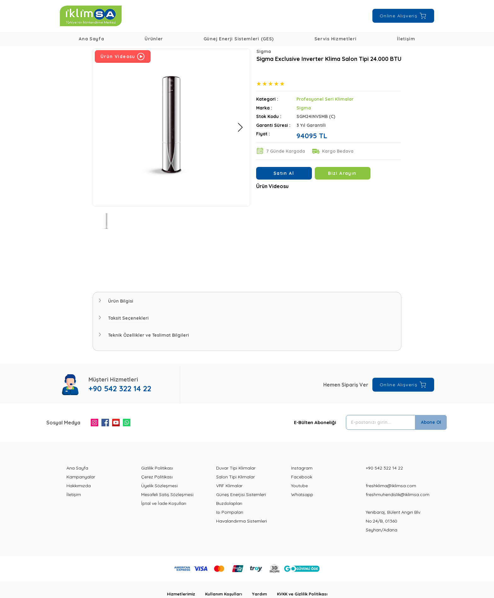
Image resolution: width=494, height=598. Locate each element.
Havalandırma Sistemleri (241, 521)
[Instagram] (94, 422)
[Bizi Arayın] (342, 173)
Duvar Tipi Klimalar (236, 468)
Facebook (301, 477)
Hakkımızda (78, 485)
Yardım (264, 593)
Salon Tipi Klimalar (235, 477)
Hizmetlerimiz (186, 593)
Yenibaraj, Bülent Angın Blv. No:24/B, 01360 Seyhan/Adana (393, 521)
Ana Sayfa (77, 468)
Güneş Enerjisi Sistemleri (241, 494)
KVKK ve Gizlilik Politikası (302, 593)
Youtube (299, 485)
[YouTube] (116, 422)
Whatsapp (302, 494)
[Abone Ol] (431, 422)
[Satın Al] (284, 173)
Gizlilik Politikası (157, 468)
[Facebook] (105, 422)
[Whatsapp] (126, 422)
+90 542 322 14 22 (384, 468)
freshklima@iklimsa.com (391, 485)
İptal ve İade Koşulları (163, 503)
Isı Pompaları (229, 512)
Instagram (302, 468)
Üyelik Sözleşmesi (159, 485)
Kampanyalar (80, 477)
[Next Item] (240, 128)
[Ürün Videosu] (123, 56)
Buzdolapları (229, 503)
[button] (154, 39)
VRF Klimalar (229, 485)
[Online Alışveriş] (403, 16)
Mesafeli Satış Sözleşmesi (167, 494)
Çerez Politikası (157, 477)
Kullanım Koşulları (228, 593)
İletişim (73, 494)
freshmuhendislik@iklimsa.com (397, 494)
